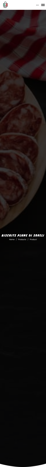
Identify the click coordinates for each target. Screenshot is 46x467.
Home (12, 239)
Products (22, 239)
